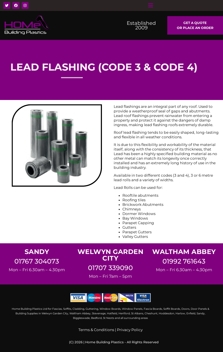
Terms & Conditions (96, 330)
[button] (150, 5)
